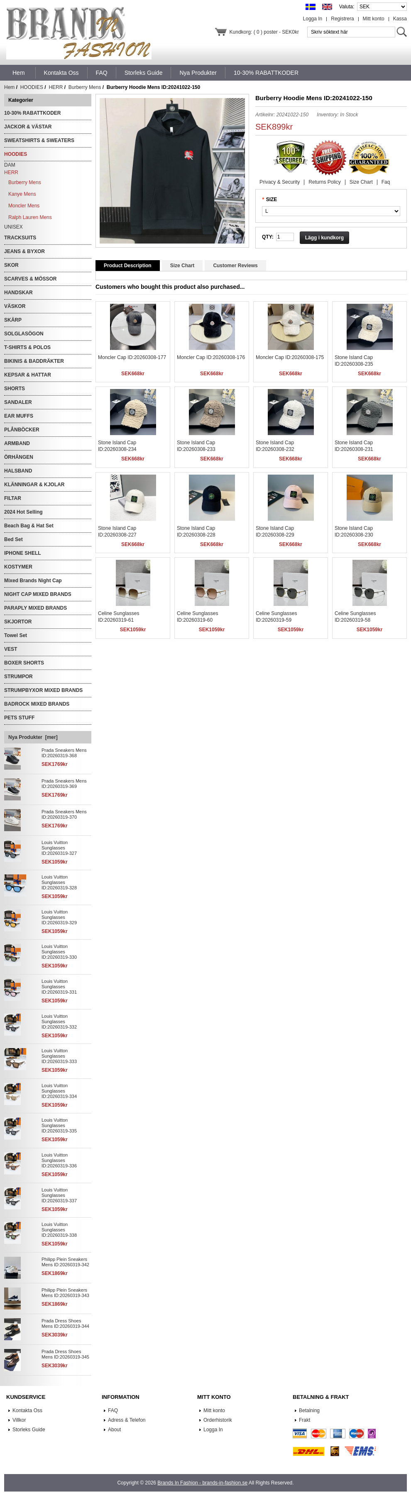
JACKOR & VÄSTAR (27, 127)
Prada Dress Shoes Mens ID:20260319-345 (65, 1354)
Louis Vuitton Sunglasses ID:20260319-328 (59, 882)
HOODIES (31, 87)
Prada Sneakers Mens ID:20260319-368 (64, 753)
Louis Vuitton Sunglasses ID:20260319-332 (59, 1021)
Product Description (128, 265)
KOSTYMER (18, 567)
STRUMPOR (18, 676)
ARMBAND (17, 443)
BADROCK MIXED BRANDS (36, 704)
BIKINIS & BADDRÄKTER (34, 361)
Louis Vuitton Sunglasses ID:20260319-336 (59, 1160)
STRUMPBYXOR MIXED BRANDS (43, 690)
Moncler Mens (23, 206)
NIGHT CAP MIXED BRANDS (37, 594)
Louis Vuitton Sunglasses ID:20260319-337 (59, 1195)
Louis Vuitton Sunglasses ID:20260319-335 (59, 1125)
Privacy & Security (279, 182)
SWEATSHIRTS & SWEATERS (39, 140)
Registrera (342, 19)
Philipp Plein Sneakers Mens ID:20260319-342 (65, 1262)
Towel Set (15, 635)
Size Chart (361, 182)
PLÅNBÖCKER (21, 430)
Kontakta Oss (27, 1410)
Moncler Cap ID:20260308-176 (211, 357)
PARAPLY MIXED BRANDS (35, 608)
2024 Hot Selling (23, 512)
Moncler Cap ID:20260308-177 (132, 357)
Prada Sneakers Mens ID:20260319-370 (64, 814)
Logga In (313, 19)
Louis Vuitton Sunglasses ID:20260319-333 (59, 1056)
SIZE (271, 199)
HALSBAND (18, 471)
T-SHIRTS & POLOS (27, 347)
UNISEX (13, 227)
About (114, 1430)
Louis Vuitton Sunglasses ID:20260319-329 (59, 917)
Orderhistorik (217, 1420)
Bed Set (13, 539)
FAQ (113, 1410)
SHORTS (14, 388)
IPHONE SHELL (22, 553)
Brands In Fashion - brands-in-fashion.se (202, 1483)
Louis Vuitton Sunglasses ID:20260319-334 (59, 1091)
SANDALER (18, 402)
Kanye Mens (22, 194)
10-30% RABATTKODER (32, 113)
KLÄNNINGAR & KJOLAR (34, 484)
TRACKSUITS (20, 238)
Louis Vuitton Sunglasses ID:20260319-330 (59, 952)
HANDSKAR (18, 292)
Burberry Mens (84, 87)
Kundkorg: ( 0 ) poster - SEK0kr (264, 32)
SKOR (11, 265)
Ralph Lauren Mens (30, 217)
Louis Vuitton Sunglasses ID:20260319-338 (59, 1230)
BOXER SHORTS (24, 663)
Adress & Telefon (127, 1420)
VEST (10, 649)
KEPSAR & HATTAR (27, 375)
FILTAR (12, 498)
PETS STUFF (19, 718)
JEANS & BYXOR (24, 251)
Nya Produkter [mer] (33, 737)
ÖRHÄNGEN (18, 457)
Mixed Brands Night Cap (33, 580)
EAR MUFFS (18, 416)
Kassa (400, 19)
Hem (18, 72)
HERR (56, 87)
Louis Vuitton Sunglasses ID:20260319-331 (59, 986)
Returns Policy (324, 182)
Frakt (304, 1420)
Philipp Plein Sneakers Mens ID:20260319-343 (65, 1292)
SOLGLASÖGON (24, 334)
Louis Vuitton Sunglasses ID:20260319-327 (59, 848)
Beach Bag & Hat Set (29, 526)
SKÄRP (13, 320)
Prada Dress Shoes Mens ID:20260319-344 (65, 1323)
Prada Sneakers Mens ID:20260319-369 (64, 783)
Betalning (309, 1410)
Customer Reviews (235, 265)
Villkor (19, 1420)
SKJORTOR (18, 622)
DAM (9, 165)
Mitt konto (373, 19)
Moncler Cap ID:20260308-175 (290, 357)
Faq (386, 182)
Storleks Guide (28, 1430)
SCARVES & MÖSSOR (30, 279)
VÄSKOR (14, 306)
